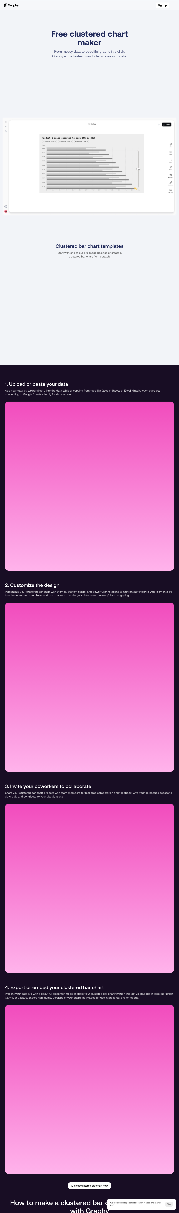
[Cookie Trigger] (56, 1206)
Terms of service (26, 1206)
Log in (151, 8)
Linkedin (13, 1189)
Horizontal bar (9, 1171)
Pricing (108, 8)
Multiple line (62, 1171)
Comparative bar (152, 1171)
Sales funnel (124, 1171)
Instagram (41, 1194)
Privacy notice (41, 1206)
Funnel (101, 1171)
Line (83, 1171)
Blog (85, 8)
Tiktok (39, 1189)
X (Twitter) (68, 1189)
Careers (96, 8)
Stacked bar (36, 1171)
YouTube (13, 1194)
